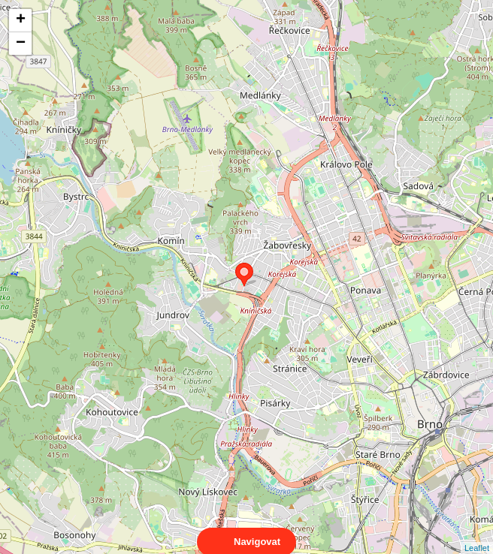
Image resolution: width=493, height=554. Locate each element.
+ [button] (21, 20)
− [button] (21, 43)
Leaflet (476, 534)
